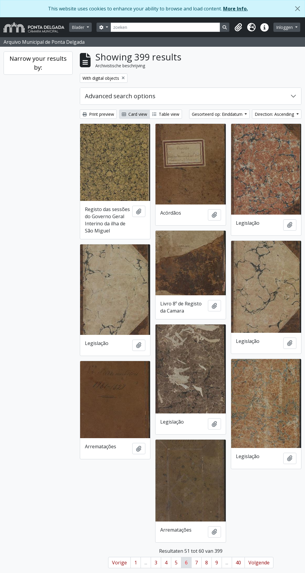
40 (238, 562)
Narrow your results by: (38, 62)
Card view (134, 114)
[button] (238, 27)
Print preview (98, 114)
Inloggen (285, 27)
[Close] (297, 8)
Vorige (119, 562)
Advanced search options (120, 96)
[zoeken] (165, 27)
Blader (78, 27)
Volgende (259, 562)
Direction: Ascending (275, 114)
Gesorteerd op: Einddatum (218, 114)
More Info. (235, 8)
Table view (165, 114)
